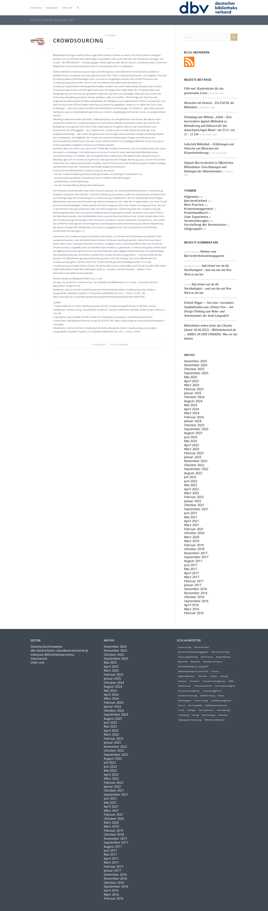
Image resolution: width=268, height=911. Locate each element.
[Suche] (78, 7)
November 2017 (195, 553)
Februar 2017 (194, 581)
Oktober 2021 (194, 505)
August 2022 (193, 473)
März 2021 (191, 525)
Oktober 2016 (194, 597)
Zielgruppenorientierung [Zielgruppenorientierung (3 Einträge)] (189, 720)
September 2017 (196, 557)
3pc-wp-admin (121, 344)
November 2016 (195, 593)
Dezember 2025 (195, 361)
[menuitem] (36, 7)
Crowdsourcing (78, 40)
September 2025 (196, 373)
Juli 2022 (190, 477)
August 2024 (193, 401)
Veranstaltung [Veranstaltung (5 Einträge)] (223, 710)
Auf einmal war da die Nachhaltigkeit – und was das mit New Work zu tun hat (207, 270)
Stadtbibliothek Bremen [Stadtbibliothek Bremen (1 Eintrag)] (216, 705)
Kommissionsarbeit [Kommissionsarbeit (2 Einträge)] (203, 686)
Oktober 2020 (194, 533)
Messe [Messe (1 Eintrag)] (221, 695)
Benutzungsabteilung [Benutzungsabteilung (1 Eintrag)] (188, 657)
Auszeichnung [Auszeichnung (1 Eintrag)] (184, 647)
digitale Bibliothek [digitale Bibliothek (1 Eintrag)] (186, 676)
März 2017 (191, 577)
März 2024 (191, 413)
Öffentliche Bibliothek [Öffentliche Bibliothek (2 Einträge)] (214, 720)
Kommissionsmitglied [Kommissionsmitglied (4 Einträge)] (225, 686)
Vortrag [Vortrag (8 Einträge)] (195, 715)
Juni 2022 (190, 481)
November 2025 (195, 365)
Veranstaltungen (196, 221)
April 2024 (191, 409)
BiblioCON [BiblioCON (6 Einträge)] (182, 661)
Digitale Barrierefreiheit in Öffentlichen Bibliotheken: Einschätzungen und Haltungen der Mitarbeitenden (208, 167)
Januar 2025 (192, 393)
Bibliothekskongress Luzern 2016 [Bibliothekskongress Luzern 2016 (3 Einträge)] (193, 671)
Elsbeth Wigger (193, 302)
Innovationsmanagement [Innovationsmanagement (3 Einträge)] (214, 681)
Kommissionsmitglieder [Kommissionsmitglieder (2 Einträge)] (189, 691)
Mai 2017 (190, 569)
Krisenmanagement (198, 209)
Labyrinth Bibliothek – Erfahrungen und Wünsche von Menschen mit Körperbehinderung (209, 148)
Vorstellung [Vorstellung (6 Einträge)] (183, 715)
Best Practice (194, 205)
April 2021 (191, 521)
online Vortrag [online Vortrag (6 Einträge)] (201, 700)
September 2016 (196, 601)
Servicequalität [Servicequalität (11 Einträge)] (195, 705)
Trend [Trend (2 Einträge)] (181, 710)
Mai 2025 (190, 377)
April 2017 (191, 573)
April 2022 (191, 489)
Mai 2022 (190, 485)
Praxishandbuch (196, 213)
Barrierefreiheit (195, 201)
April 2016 (191, 605)
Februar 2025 (194, 389)
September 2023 (196, 429)
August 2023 (193, 433)
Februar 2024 (194, 417)
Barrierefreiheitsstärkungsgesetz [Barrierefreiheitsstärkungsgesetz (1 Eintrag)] (193, 652)
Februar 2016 (194, 613)
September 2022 (196, 469)
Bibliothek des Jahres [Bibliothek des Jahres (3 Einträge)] (212, 661)
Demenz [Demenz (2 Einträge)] (215, 671)
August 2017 (193, 561)
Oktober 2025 (194, 369)
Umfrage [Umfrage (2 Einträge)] (191, 710)
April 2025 (191, 381)
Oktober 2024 (194, 397)
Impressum (39, 658)
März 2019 (191, 541)
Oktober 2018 (194, 549)
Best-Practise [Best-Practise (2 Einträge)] (207, 657)
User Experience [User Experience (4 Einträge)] (206, 710)
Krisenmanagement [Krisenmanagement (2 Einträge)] (212, 691)
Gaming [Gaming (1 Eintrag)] (223, 676)
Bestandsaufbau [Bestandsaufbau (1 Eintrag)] (223, 657)
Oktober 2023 (194, 425)
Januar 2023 (192, 457)
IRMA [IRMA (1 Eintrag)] (231, 681)
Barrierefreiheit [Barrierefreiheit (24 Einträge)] (201, 647)
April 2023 (191, 445)
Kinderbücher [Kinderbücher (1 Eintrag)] (184, 686)
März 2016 (191, 609)
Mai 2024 (190, 405)
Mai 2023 (190, 441)
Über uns (37, 662)
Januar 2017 (192, 585)
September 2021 (196, 509)
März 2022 (191, 493)
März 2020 (191, 537)
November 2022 (195, 461)
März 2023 (191, 449)
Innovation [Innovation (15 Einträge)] (194, 681)
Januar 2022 (192, 501)
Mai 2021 (190, 517)
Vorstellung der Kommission (205, 225)
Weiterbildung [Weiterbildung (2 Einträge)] (208, 715)
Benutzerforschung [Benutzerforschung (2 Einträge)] (220, 652)
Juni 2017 (190, 565)
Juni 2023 (190, 437)
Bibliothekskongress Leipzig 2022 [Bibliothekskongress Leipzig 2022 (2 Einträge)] (193, 666)
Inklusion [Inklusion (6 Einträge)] (182, 681)
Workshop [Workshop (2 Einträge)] (222, 715)
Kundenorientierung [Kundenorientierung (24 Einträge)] (187, 695)
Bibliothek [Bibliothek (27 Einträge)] (195, 661)
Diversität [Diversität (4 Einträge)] (202, 676)
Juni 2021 (190, 513)
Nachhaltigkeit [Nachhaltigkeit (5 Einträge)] (184, 700)
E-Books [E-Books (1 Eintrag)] (213, 676)
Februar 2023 (194, 453)
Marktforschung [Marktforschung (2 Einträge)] (207, 695)
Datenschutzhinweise (46, 646)
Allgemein (110, 35)
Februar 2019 (194, 545)
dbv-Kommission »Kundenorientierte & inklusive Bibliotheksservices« (59, 652)
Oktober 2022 (194, 465)
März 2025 (191, 385)
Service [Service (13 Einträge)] (181, 705)
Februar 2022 (194, 497)
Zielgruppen (193, 229)
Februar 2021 (194, 529)
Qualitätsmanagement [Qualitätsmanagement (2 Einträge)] (221, 700)
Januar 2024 (192, 421)
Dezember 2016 (195, 589)
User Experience (196, 217)
